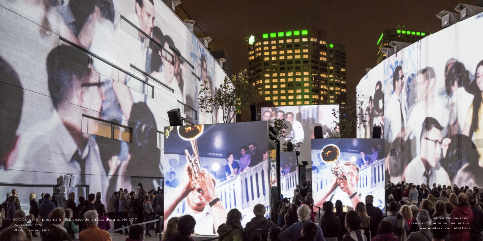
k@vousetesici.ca (434, 228)
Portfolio (462, 228)
